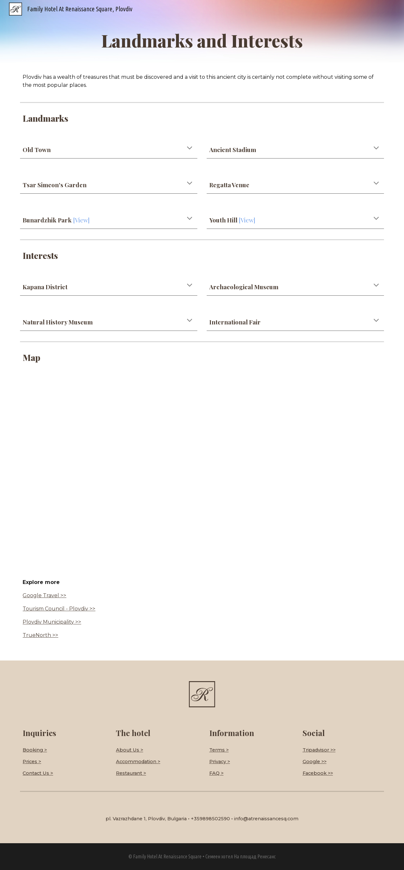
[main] (202, 40)
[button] (189, 148)
